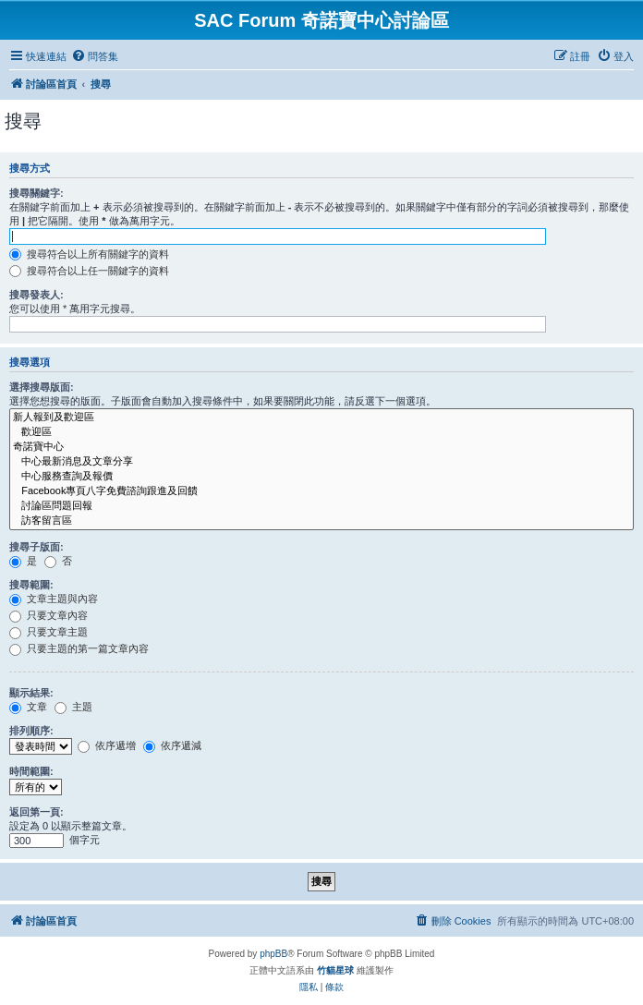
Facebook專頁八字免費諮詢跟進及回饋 (321, 491)
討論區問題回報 (321, 506)
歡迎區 (321, 432)
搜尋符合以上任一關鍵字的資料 (89, 270)
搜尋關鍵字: (36, 193)
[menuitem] (94, 56)
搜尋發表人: (36, 294)
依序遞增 (107, 745)
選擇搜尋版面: (41, 387)
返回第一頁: (36, 811)
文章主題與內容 (53, 598)
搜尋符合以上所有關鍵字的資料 (89, 254)
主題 (73, 706)
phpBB (273, 954)
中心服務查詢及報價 (321, 476)
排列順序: (31, 730)
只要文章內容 (48, 615)
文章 (28, 706)
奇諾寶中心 (321, 447)
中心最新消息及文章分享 (321, 461)
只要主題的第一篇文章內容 (79, 648)
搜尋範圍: (31, 584)
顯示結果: (31, 692)
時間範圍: (31, 771)
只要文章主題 (48, 631)
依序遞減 (172, 745)
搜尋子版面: (36, 546)
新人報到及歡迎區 (321, 417)
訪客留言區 (321, 521)
